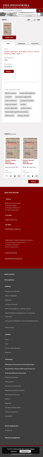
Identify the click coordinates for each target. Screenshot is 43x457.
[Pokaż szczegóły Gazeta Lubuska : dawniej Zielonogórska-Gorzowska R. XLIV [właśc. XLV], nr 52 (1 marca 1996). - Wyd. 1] (19, 176)
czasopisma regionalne (23, 97)
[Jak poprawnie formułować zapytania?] (38, 14)
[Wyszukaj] (39, 10)
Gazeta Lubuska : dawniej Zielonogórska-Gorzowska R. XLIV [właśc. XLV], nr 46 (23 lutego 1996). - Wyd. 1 (30, 161)
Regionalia (8, 300)
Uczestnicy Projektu (11, 377)
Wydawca (8, 352)
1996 (5, 60)
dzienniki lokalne (11, 104)
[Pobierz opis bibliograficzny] (10, 176)
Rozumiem (25, 451)
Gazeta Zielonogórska (27, 93)
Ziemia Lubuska (10, 93)
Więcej (33, 181)
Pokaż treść (9, 37)
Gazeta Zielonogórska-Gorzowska (16, 112)
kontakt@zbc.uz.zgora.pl (13, 229)
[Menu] (40, 2)
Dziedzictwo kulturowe (12, 291)
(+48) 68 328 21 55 (11, 219)
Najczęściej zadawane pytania (15, 390)
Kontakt (7, 399)
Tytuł (6, 344)
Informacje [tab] (21, 43)
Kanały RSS (8, 416)
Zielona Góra (9, 116)
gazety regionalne (11, 108)
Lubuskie (8, 97)
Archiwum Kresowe (11, 304)
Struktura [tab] (34, 43)
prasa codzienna (10, 101)
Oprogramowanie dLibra (13, 407)
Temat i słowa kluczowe (12, 348)
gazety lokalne (26, 108)
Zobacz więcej (9, 327)
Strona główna (9, 280)
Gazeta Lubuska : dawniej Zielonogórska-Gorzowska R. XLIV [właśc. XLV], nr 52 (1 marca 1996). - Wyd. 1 (12, 161)
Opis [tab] (8, 43)
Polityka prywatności (11, 412)
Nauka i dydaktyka (11, 296)
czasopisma (8, 66)
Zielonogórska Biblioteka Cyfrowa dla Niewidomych (21, 321)
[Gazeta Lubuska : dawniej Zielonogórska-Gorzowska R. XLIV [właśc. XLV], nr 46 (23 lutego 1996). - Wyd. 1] (30, 148)
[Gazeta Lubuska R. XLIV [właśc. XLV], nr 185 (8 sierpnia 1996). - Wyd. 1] (7, 29)
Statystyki (8, 403)
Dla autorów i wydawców (13, 386)
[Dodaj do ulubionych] (34, 19)
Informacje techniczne (12, 395)
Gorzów (23, 104)
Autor (7, 339)
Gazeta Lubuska (23, 116)
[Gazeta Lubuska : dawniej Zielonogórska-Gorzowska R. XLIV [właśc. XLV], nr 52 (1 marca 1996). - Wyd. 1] (12, 148)
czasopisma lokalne (26, 101)
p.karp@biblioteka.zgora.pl (13, 258)
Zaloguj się (8, 430)
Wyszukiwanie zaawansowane (26, 14)
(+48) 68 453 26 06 (11, 253)
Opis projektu (9, 382)
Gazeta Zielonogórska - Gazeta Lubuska (18, 309)
